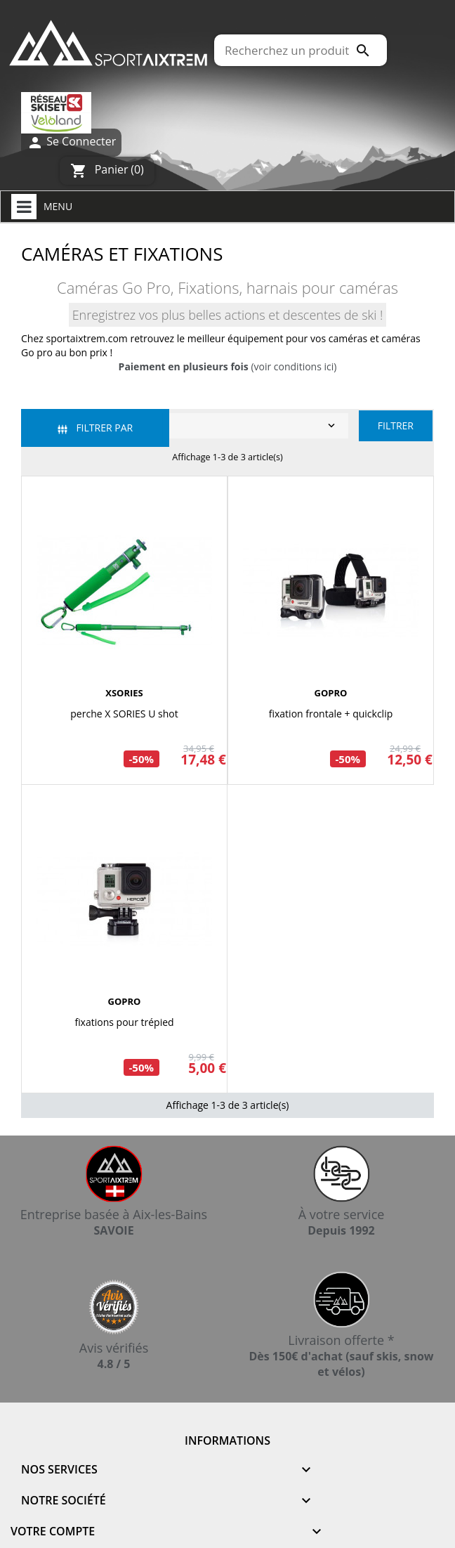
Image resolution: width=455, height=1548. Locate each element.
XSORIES (124, 693)
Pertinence (187, 425)
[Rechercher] (300, 50)
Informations (227, 1440)
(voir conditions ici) (228, 366)
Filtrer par (95, 427)
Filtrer (396, 425)
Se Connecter (71, 142)
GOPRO (331, 693)
